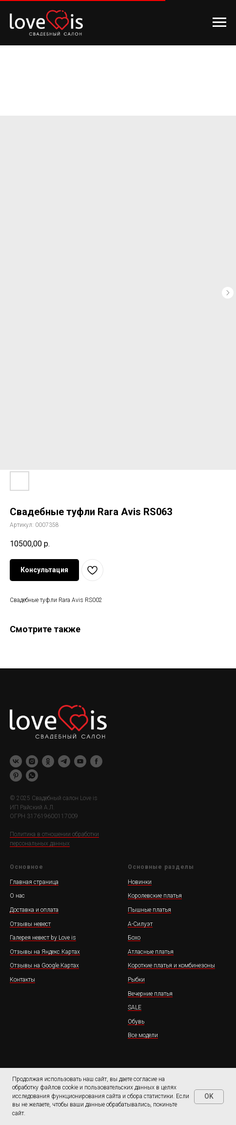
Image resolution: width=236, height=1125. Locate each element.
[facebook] (96, 761)
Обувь (136, 1021)
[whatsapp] (32, 775)
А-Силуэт (140, 924)
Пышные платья (149, 909)
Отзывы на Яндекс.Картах (45, 951)
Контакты (22, 979)
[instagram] (32, 761)
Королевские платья (155, 895)
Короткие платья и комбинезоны (171, 965)
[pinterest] (16, 775)
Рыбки (136, 979)
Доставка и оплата (34, 909)
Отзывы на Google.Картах (44, 965)
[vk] (16, 761)
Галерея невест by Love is (43, 937)
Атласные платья (151, 951)
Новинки (140, 882)
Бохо (134, 937)
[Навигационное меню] (219, 22)
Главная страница (34, 882)
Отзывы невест (30, 924)
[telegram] (64, 761)
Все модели (143, 1035)
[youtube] (80, 761)
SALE (134, 1007)
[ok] (48, 761)
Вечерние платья (150, 993)
